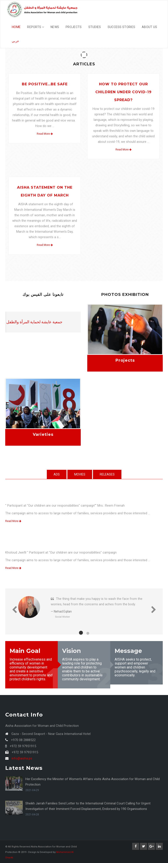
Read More (45, 133)
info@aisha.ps (22, 758)
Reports (35, 27)
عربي (15, 41)
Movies (79, 474)
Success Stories (121, 27)
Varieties (43, 434)
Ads (57, 474)
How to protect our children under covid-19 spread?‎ (123, 92)
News (55, 27)
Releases (107, 474)
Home (16, 27)
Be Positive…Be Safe (45, 84)
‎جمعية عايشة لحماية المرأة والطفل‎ (34, 322)
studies (94, 27)
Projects (74, 27)
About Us (149, 27)
